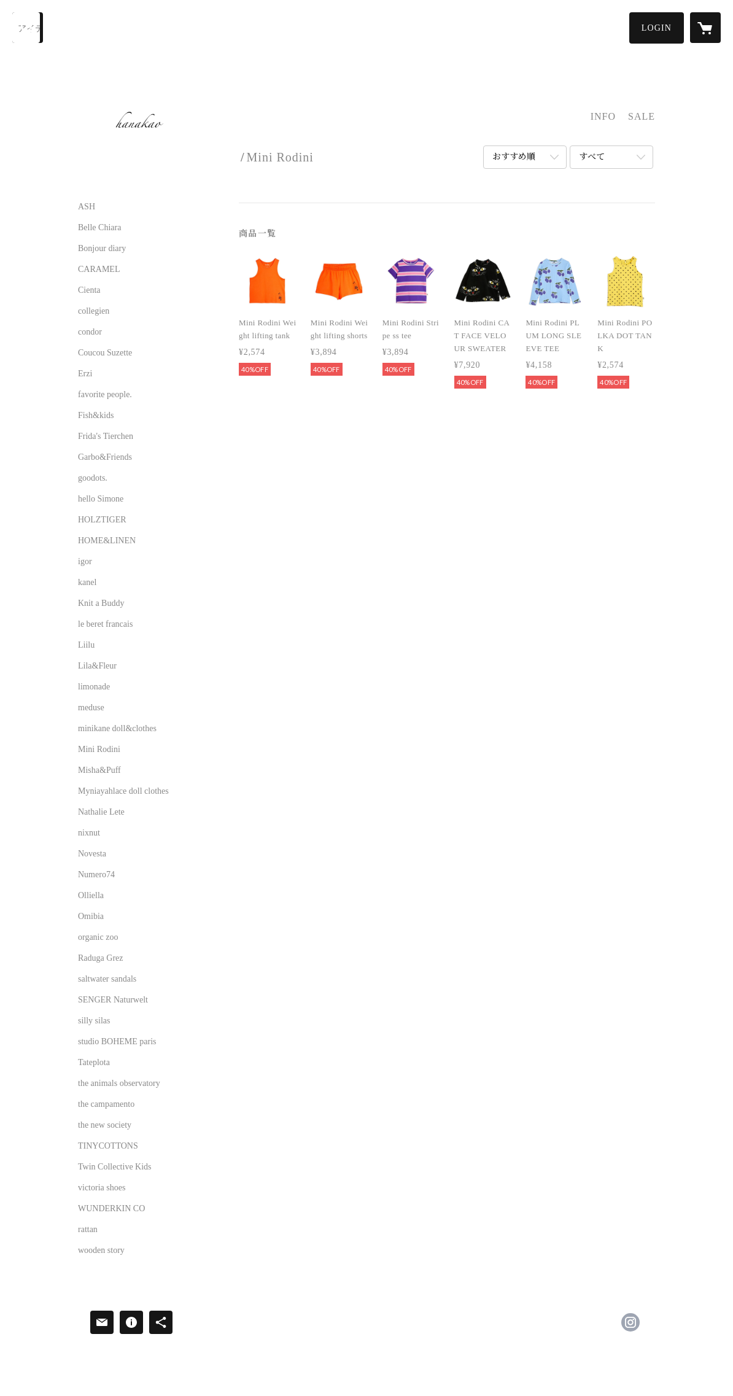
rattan (88, 1229)
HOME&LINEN (107, 541)
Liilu (86, 645)
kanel (87, 582)
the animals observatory (119, 1083)
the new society (104, 1125)
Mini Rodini (99, 749)
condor (90, 332)
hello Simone (100, 499)
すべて (592, 156)
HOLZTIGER (102, 520)
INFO (603, 116)
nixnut (89, 833)
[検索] (27, 27)
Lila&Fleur (97, 666)
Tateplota (94, 1062)
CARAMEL (99, 269)
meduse (91, 708)
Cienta (89, 290)
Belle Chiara (99, 227)
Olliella (91, 895)
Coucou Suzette (105, 353)
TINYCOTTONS (108, 1146)
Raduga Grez (100, 958)
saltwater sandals (107, 979)
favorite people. (105, 394)
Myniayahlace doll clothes (123, 791)
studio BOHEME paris (117, 1041)
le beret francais (105, 624)
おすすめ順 (513, 156)
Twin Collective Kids (115, 1167)
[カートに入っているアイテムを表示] (705, 27)
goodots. (92, 478)
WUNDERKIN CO (111, 1208)
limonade (94, 687)
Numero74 (96, 875)
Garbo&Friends (105, 457)
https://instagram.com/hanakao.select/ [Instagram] (630, 1322)
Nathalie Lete (101, 812)
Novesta (92, 854)
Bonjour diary (102, 248)
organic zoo (98, 937)
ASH (86, 207)
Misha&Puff (99, 770)
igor (85, 561)
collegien (93, 311)
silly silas (94, 1021)
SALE (641, 116)
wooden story (101, 1250)
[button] (656, 28)
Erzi (85, 374)
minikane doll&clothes (117, 728)
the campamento (106, 1104)
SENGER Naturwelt (113, 1000)
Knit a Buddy (101, 603)
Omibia (91, 916)
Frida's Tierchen (105, 436)
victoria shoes (101, 1188)
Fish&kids (96, 415)
